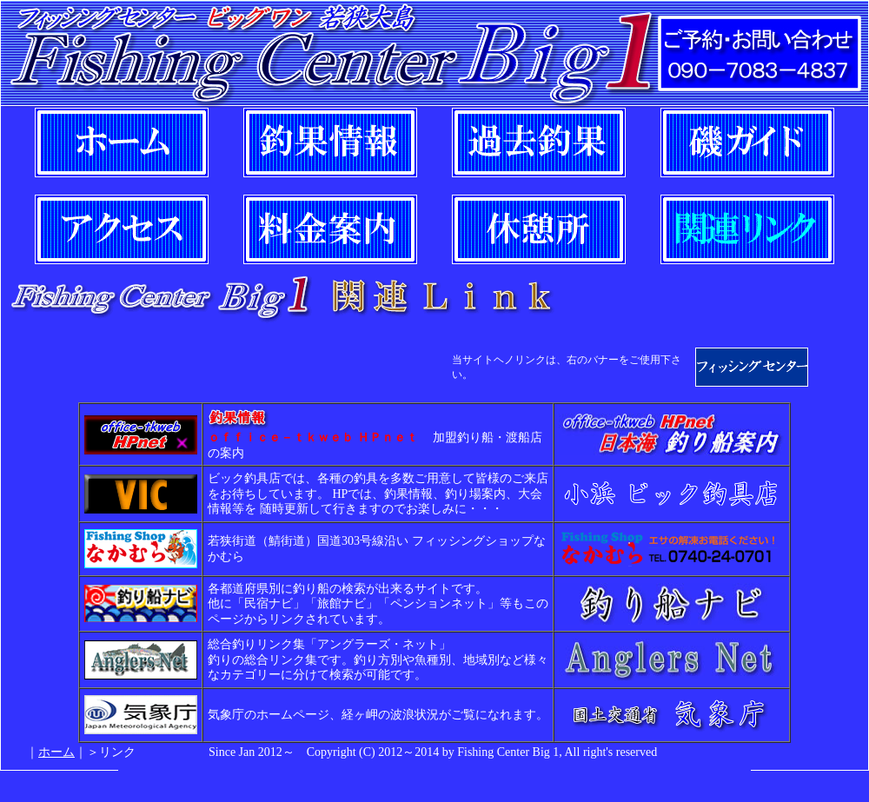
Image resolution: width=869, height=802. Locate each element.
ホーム (56, 752)
